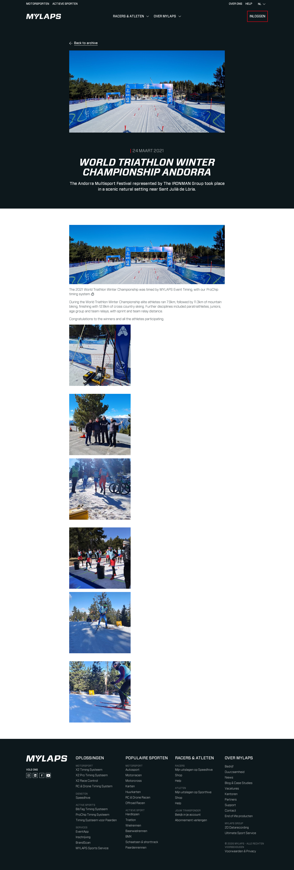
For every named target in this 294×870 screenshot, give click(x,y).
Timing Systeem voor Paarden (96, 820)
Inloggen (257, 16)
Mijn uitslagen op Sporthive (193, 792)
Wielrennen (133, 825)
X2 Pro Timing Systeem (92, 775)
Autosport (132, 769)
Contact (230, 810)
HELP (248, 3)
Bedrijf (229, 766)
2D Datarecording (237, 827)
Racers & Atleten (128, 16)
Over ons (235, 3)
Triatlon (131, 820)
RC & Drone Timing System (94, 786)
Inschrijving (83, 837)
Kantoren (231, 794)
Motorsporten (37, 3)
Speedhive (83, 797)
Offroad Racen (135, 803)
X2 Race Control (87, 780)
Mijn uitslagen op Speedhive (194, 769)
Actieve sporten (65, 3)
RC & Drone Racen (138, 797)
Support (230, 805)
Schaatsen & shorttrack (142, 842)
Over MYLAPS (165, 16)
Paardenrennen (136, 847)
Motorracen (134, 775)
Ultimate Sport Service (240, 833)
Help (178, 780)
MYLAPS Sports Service (92, 848)
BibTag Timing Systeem (92, 809)
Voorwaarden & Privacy (240, 851)
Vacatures (232, 788)
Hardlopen (132, 814)
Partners (231, 799)
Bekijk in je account (188, 814)
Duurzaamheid (234, 772)
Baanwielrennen (136, 831)
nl (261, 4)
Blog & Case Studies (238, 783)
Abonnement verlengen (191, 820)
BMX (129, 836)
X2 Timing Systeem (89, 769)
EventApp (82, 831)
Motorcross (134, 780)
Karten (130, 786)
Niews (229, 777)
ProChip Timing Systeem (92, 814)
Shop (178, 775)
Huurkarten (133, 792)
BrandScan (83, 842)
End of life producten (239, 816)
